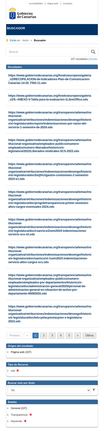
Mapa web (53, 3)
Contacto (67, 3)
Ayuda (93, 59)
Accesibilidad (36, 3)
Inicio (26, 40)
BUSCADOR (16, 28)
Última (89, 335)
